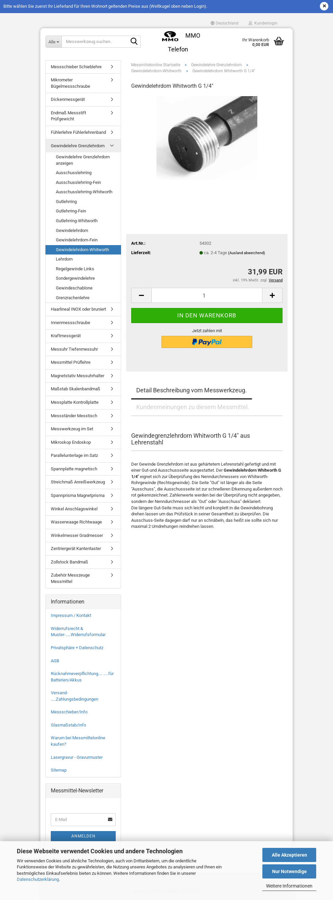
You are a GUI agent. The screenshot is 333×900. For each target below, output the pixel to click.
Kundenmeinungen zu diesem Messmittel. (192, 406)
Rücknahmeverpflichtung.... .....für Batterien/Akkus (82, 676)
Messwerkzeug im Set (72, 428)
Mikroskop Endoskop (71, 442)
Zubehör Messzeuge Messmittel (70, 578)
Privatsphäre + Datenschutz (77, 647)
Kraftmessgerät (66, 335)
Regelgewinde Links (75, 268)
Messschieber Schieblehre (76, 66)
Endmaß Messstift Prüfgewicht (68, 116)
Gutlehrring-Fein (71, 210)
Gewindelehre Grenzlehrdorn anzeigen (83, 160)
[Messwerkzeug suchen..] (53, 42)
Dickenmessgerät (68, 99)
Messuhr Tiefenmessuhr (74, 349)
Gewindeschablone (74, 287)
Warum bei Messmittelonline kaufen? (78, 741)
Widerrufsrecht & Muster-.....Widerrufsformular (78, 631)
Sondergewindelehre (75, 278)
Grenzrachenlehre (72, 297)
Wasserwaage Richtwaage (76, 521)
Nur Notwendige (289, 871)
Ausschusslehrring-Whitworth (84, 191)
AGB (55, 660)
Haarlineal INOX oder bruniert (78, 309)
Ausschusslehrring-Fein (78, 182)
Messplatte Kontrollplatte (75, 402)
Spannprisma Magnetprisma (78, 495)
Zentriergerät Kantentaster (76, 548)
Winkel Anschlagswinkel (74, 508)
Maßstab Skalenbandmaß (75, 388)
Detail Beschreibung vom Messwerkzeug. (191, 390)
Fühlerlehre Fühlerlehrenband (78, 132)
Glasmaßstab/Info (68, 725)
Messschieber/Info (69, 711)
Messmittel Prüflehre (70, 362)
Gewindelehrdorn (72, 230)
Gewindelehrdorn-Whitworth (82, 249)
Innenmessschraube (70, 322)
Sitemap (59, 770)
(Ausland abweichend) (246, 253)
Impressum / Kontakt (71, 615)
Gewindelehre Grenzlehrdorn (78, 145)
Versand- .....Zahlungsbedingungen (74, 696)
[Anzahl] (206, 295)
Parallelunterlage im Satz (74, 455)
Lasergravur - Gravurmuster (77, 757)
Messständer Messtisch (74, 415)
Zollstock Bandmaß (69, 561)
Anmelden (83, 836)
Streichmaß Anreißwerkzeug (78, 481)
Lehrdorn (64, 259)
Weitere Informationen (289, 886)
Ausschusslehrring (73, 172)
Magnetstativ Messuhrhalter (77, 375)
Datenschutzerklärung (38, 879)
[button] (225, 23)
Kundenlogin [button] (263, 23)
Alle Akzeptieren (289, 855)
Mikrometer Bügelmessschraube (70, 83)
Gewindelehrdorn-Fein (77, 239)
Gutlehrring (66, 201)
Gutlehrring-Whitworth (77, 220)
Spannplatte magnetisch (74, 468)
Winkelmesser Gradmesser (77, 535)
